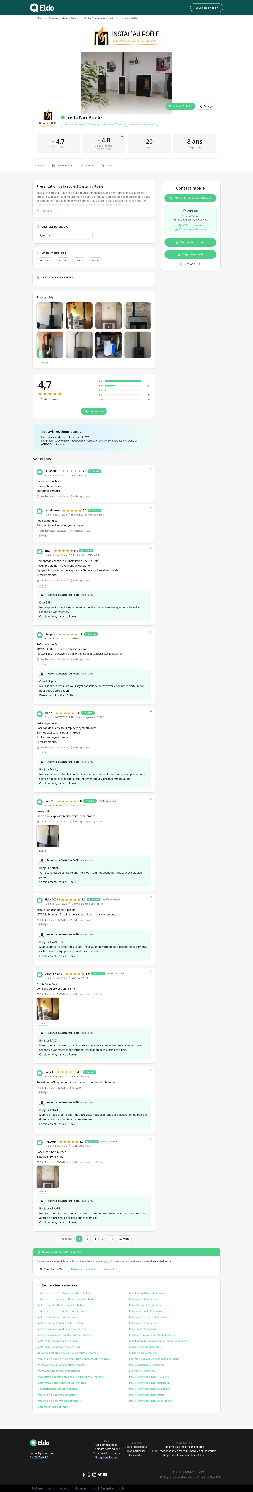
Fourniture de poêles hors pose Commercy (154, 1358)
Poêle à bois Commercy (143, 1299)
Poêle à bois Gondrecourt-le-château (58, 1317)
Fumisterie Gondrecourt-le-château (58, 1388)
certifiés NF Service (124, 440)
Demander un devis (190, 242)
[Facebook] (199, 263)
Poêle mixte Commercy (143, 1329)
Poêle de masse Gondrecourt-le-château (60, 1323)
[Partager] (206, 106)
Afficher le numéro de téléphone (190, 198)
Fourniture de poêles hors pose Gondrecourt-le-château (70, 1376)
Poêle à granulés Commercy (53, 1406)
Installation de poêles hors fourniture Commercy (158, 1341)
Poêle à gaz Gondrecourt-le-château (58, 1341)
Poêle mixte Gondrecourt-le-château (58, 1346)
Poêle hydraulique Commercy (146, 1364)
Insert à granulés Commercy (146, 1346)
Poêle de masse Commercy (145, 1305)
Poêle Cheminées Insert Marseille (149, 1388)
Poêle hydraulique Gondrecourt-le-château (62, 1382)
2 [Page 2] (87, 1239)
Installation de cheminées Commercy (59, 1400)
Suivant (124, 1239)
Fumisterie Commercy (142, 1370)
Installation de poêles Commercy (56, 1394)
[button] (151, 469)
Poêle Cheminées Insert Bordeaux (149, 1382)
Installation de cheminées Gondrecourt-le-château (67, 1299)
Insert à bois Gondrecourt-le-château (59, 1370)
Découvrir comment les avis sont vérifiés (94, 1269)
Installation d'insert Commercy (147, 1293)
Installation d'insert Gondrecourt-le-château (63, 1311)
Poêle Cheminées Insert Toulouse (149, 1376)
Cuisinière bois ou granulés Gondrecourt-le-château (67, 1352)
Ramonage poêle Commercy (146, 1311)
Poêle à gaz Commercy (142, 1323)
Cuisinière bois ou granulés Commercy (152, 1335)
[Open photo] (48, 836)
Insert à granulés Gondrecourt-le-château (61, 1364)
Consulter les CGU (51, 1269)
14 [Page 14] (111, 1239)
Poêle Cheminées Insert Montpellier (150, 1400)
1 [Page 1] (79, 1239)
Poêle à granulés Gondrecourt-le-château (61, 1305)
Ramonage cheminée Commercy (148, 1317)
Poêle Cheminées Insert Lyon (146, 1394)
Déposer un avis (190, 254)
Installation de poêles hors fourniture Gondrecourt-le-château (73, 1358)
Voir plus (44, 211)
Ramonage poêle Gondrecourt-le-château (61, 1329)
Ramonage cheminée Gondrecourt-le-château (64, 1335)
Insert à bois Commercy (143, 1352)
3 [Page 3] (95, 1239)
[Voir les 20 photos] (180, 106)
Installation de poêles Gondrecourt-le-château (64, 1293)
